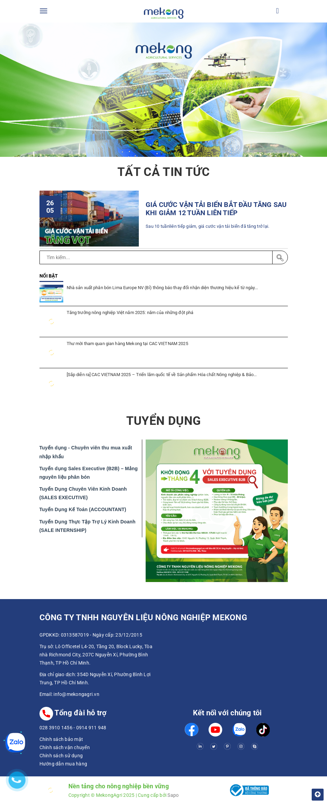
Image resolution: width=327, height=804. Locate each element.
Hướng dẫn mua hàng (63, 763)
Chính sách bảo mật (61, 739)
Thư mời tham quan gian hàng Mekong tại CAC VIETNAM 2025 (127, 343)
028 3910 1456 (55, 727)
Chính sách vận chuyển (64, 747)
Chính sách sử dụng (61, 755)
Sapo (173, 795)
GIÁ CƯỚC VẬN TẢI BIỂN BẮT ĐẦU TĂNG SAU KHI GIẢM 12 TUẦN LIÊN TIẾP (216, 209)
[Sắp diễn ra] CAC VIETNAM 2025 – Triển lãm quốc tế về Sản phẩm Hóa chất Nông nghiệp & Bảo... (162, 374)
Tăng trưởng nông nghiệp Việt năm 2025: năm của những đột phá (130, 312)
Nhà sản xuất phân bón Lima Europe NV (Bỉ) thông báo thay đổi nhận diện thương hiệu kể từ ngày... (162, 287)
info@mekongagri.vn (76, 694)
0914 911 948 (91, 727)
